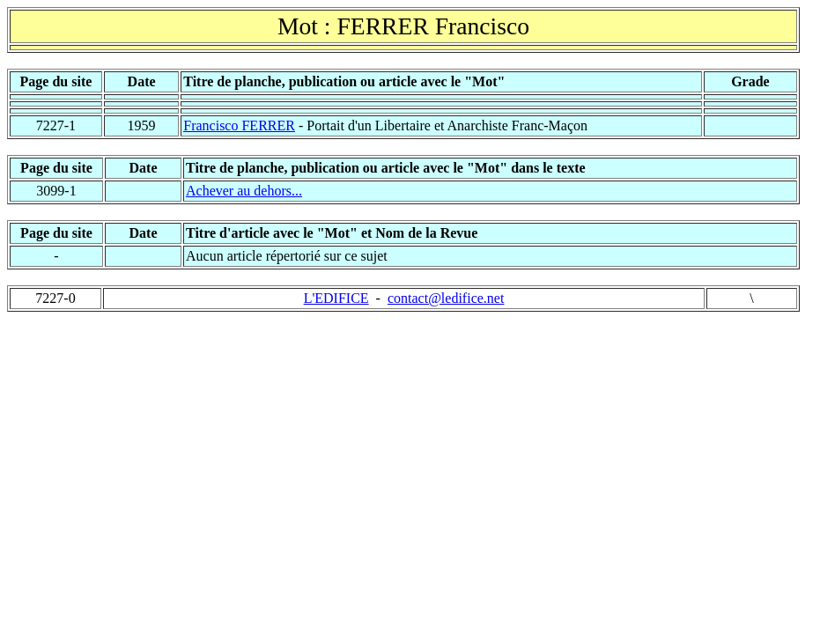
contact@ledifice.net (446, 298)
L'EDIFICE (336, 298)
